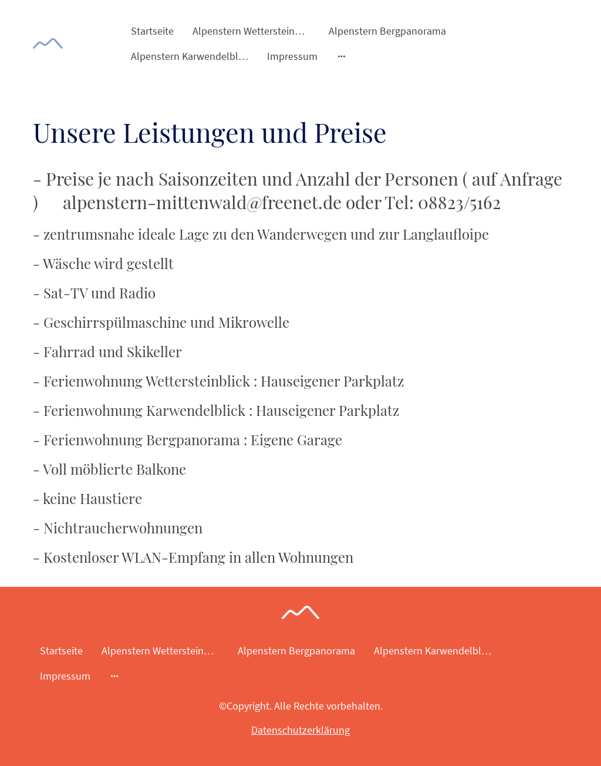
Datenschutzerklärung (300, 730)
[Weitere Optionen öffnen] (341, 56)
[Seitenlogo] (48, 43)
